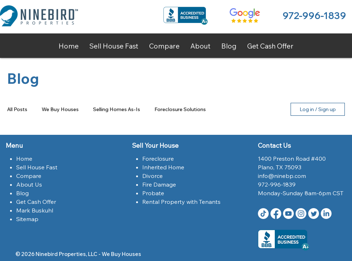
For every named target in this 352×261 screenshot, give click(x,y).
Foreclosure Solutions (180, 109)
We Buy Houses (60, 109)
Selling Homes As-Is (116, 109)
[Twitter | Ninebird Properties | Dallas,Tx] (313, 213)
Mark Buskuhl (34, 210)
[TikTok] (263, 213)
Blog (22, 193)
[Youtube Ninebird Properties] (288, 213)
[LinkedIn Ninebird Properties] (326, 213)
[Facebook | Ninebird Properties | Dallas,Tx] (275, 213)
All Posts (17, 109)
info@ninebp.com (282, 175)
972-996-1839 (314, 16)
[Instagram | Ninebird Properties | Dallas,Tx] (301, 213)
